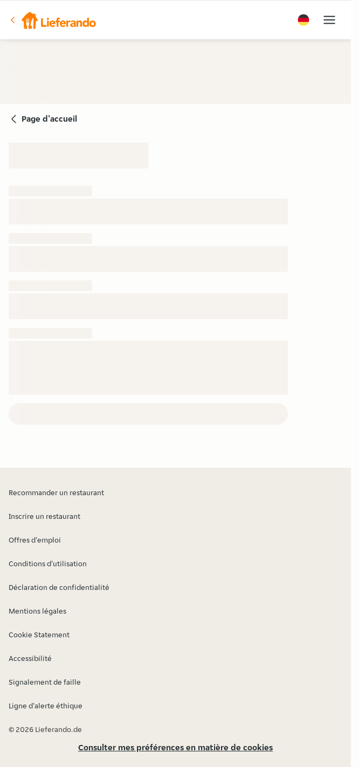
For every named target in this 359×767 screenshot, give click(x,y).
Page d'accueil (49, 118)
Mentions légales (37, 611)
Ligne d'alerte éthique (45, 705)
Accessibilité (30, 658)
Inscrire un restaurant (44, 516)
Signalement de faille (45, 682)
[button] (52, 20)
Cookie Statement (39, 634)
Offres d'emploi (35, 540)
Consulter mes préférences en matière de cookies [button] (175, 747)
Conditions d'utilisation (48, 563)
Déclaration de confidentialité (59, 587)
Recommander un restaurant (56, 492)
